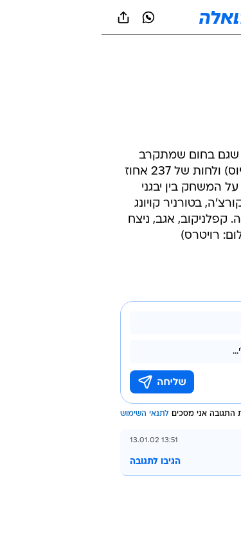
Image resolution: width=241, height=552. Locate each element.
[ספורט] (214, 51)
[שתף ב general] (22, 17)
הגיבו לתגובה (53, 462)
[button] (186, 17)
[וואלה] (121, 17)
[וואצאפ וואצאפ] (46, 17)
